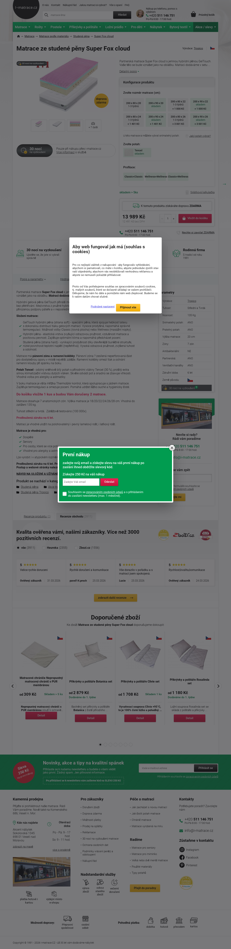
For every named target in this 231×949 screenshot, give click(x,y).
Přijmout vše (128, 307)
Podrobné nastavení (103, 306)
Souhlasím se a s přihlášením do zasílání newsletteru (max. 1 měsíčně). (105, 493)
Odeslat (109, 482)
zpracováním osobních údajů (104, 492)
